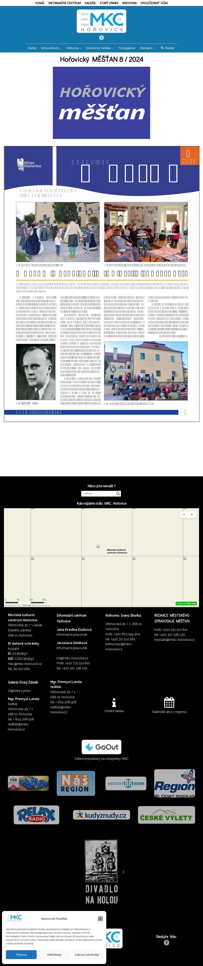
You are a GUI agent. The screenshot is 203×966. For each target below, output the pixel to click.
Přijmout (21, 954)
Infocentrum (50, 48)
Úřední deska (114, 711)
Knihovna (129, 3)
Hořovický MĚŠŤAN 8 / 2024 (101, 59)
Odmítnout (54, 954)
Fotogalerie (127, 48)
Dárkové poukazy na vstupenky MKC (101, 759)
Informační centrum (64, 3)
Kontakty (146, 48)
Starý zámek (109, 3)
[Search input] (99, 493)
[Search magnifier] (118, 493)
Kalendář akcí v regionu (169, 712)
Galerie (90, 3)
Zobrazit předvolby (87, 954)
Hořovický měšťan (98, 48)
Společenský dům (154, 3)
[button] (100, 919)
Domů (39, 3)
